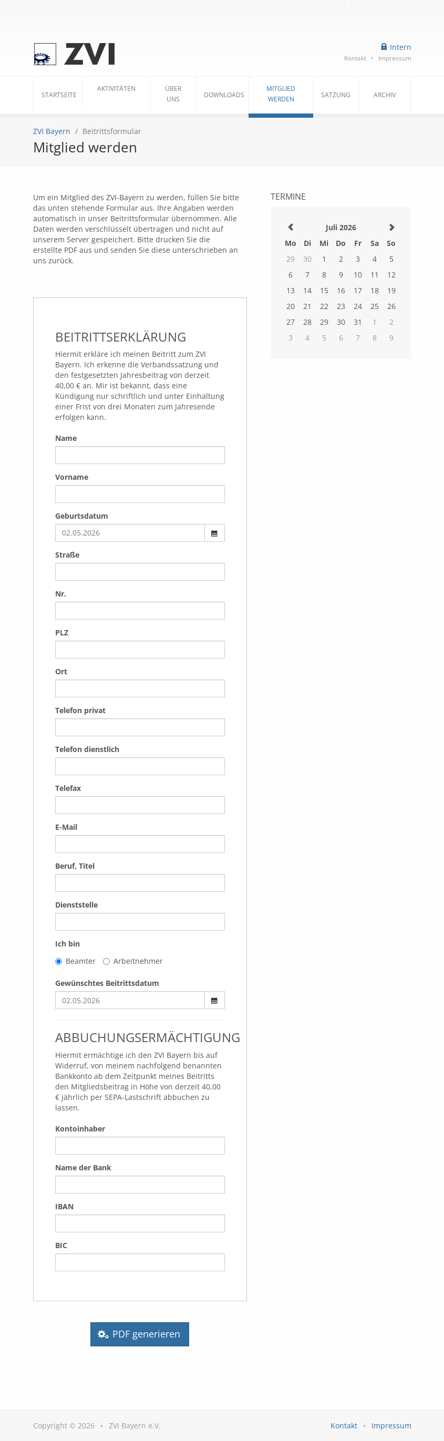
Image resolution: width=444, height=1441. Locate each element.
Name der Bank (83, 1167)
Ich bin (67, 944)
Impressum (394, 58)
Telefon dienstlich (87, 749)
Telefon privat (80, 710)
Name (66, 438)
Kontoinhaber (80, 1129)
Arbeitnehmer (133, 961)
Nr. (60, 594)
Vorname (71, 477)
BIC (61, 1245)
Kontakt (355, 58)
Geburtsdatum (81, 516)
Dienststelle (76, 905)
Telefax (68, 788)
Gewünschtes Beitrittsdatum (107, 983)
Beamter (75, 961)
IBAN (64, 1206)
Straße (67, 555)
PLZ (61, 632)
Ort (61, 671)
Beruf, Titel (75, 866)
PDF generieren (139, 1334)
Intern (396, 47)
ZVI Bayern (51, 131)
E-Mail (66, 827)
